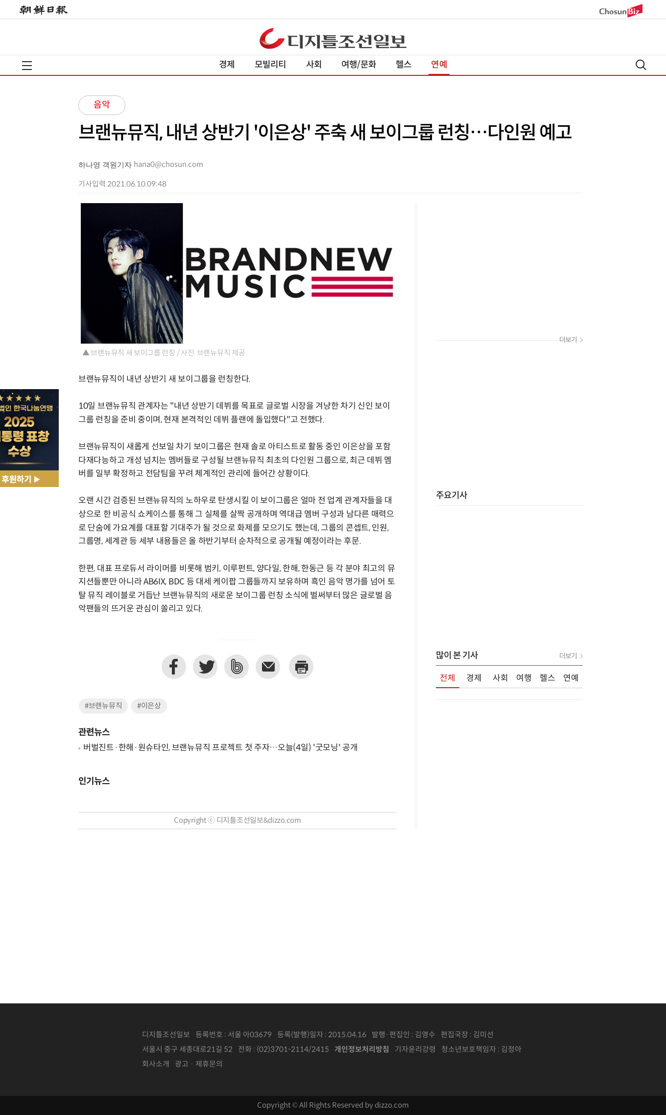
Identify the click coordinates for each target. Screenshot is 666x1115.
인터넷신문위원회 (553, 1050)
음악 (102, 105)
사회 (314, 65)
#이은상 (149, 706)
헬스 (403, 65)
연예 (439, 65)
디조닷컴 (333, 38)
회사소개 (155, 1064)
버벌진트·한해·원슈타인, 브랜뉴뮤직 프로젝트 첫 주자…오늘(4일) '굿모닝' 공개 (220, 748)
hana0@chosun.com (168, 164)
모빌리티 (270, 65)
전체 (447, 678)
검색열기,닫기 (641, 64)
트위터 (205, 666)
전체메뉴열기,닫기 (27, 65)
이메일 (268, 666)
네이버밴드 (236, 666)
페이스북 (174, 666)
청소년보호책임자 (468, 1049)
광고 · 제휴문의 (199, 1064)
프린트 (301, 666)
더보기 (568, 340)
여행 (524, 678)
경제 (227, 65)
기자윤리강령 (415, 1049)
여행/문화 (358, 65)
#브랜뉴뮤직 (103, 706)
